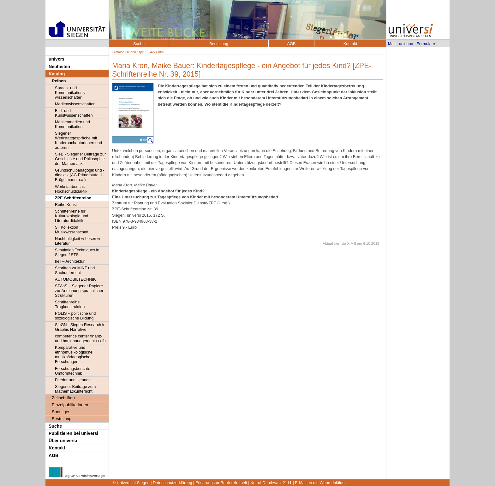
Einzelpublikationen (70, 404)
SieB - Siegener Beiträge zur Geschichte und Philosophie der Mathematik (80, 159)
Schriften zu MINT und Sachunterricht (75, 270)
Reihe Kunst (66, 204)
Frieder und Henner (72, 380)
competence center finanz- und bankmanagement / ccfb (80, 338)
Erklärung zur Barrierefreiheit (221, 482)
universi (57, 58)
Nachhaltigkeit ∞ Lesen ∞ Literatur (77, 241)
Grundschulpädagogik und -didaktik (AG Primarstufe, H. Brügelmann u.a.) (80, 175)
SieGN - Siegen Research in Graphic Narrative (80, 327)
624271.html (155, 52)
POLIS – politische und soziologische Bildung (75, 315)
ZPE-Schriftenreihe (73, 198)
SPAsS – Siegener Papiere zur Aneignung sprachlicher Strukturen (79, 291)
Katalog (57, 73)
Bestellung (61, 418)
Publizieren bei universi (73, 433)
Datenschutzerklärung (172, 482)
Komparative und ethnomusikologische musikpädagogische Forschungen (73, 354)
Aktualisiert (331, 243)
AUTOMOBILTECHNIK (75, 279)
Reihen (59, 81)
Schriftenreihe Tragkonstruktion (70, 304)
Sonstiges (61, 411)
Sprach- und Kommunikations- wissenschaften (70, 92)
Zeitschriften (63, 397)
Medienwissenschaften (75, 104)
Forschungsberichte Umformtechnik (72, 371)
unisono (406, 43)
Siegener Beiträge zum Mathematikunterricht (75, 389)
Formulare (426, 43)
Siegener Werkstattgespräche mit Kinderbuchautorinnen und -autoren (79, 140)
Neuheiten (59, 66)
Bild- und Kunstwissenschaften (73, 113)
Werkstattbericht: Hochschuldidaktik (71, 189)
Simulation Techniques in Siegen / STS (77, 252)
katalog (119, 52)
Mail (391, 43)
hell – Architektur (70, 261)
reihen (131, 52)
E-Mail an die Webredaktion (319, 482)
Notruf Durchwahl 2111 (271, 482)
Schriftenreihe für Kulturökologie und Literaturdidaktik (71, 216)
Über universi (63, 440)
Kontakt (57, 447)
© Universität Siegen (131, 482)
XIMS (351, 243)
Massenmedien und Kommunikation (72, 124)
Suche (55, 426)
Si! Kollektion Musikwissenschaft (71, 229)
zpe (141, 52)
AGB (53, 455)
